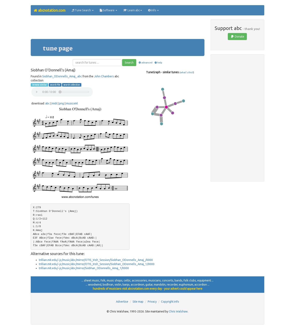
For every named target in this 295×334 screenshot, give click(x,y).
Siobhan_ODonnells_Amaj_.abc (62, 76)
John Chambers (104, 76)
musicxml (72, 103)
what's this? (186, 72)
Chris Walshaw (178, 311)
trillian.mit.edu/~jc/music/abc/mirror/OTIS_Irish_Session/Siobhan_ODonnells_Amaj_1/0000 (96, 264)
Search (129, 62)
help (158, 62)
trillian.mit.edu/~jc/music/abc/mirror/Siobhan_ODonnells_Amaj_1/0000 (84, 268)
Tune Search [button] (83, 10)
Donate (237, 36)
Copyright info (170, 301)
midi (54, 103)
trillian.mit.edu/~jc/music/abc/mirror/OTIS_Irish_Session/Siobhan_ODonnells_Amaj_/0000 (96, 260)
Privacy (152, 301)
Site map (138, 301)
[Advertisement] (117, 28)
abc (47, 103)
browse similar (39, 85)
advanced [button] (145, 62)
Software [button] (108, 10)
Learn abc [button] (132, 10)
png (61, 103)
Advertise (122, 301)
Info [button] (153, 10)
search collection (71, 85)
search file (55, 85)
